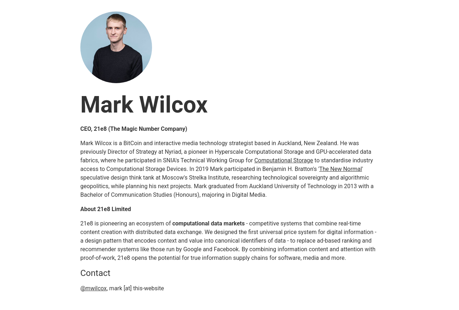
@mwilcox (93, 288)
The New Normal (340, 169)
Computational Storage (283, 160)
